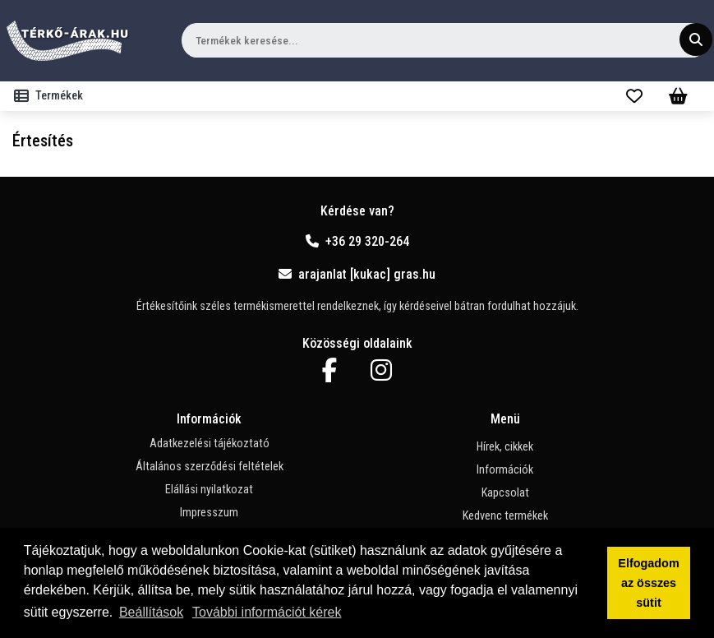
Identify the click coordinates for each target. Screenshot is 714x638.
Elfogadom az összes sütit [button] (648, 583)
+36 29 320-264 (357, 241)
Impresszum (209, 513)
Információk (505, 470)
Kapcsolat (505, 493)
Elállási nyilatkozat (209, 490)
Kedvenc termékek (505, 516)
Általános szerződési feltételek (209, 467)
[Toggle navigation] (51, 96)
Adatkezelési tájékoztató (209, 444)
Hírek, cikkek (505, 447)
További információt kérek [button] (266, 612)
